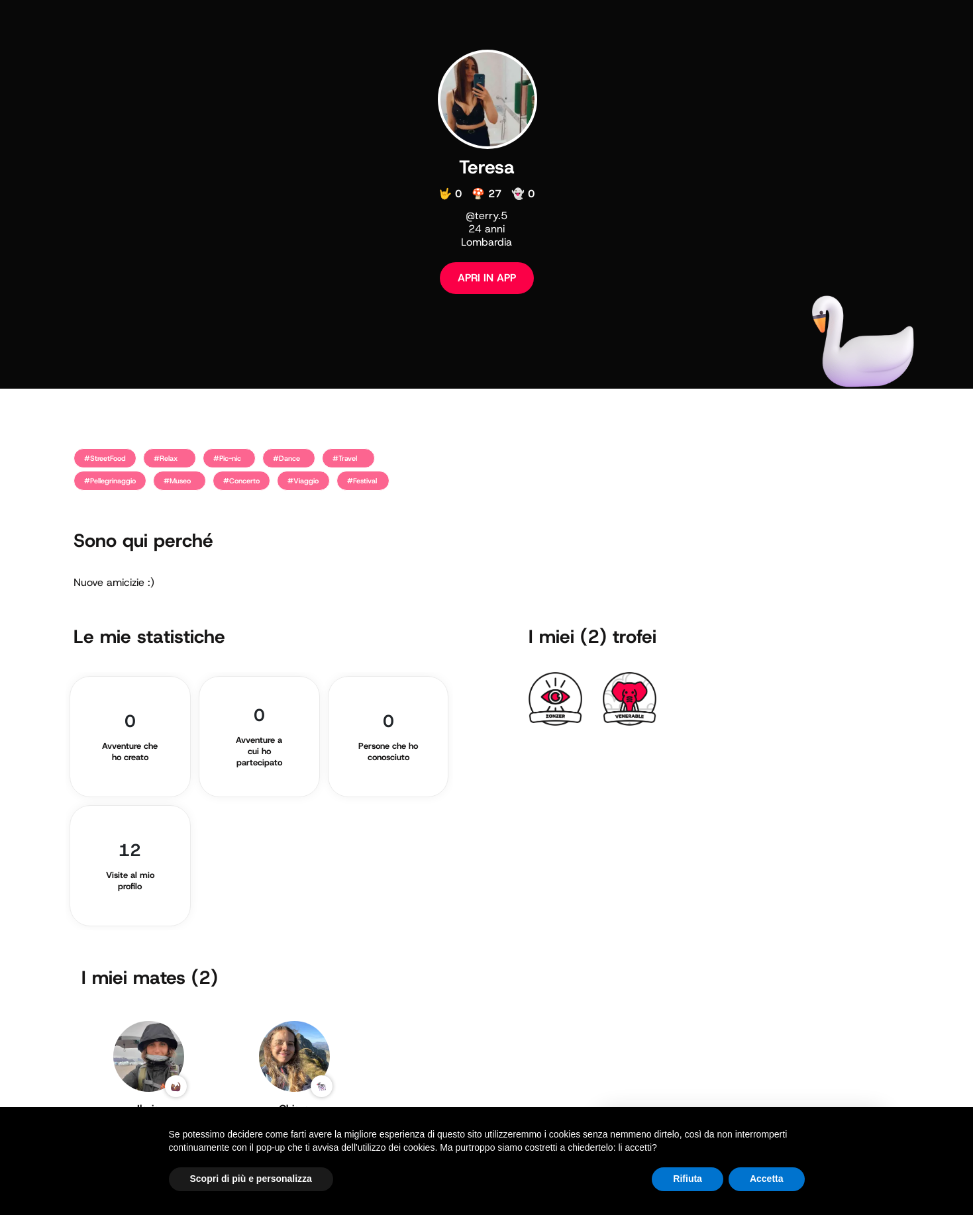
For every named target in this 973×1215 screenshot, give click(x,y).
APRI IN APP (487, 278)
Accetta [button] (767, 1178)
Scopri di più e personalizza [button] (251, 1178)
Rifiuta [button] (687, 1178)
